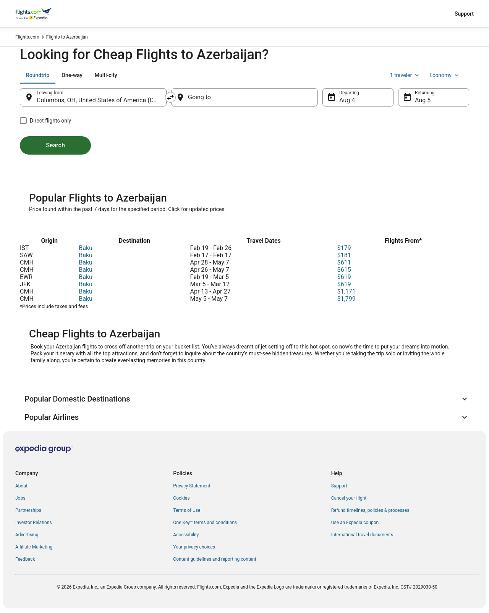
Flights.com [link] (27, 37)
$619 (344, 277)
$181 (344, 255)
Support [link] (339, 486)
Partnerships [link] (28, 510)
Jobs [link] (20, 498)
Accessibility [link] (186, 534)
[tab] (37, 75)
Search (55, 145)
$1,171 (346, 291)
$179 (344, 248)
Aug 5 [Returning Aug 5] (423, 100)
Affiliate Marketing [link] (33, 547)
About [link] (21, 486)
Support (464, 14)
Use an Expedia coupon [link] (355, 522)
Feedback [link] (25, 559)
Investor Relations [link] (33, 522)
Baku (85, 248)
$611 (344, 262)
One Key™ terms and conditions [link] (205, 522)
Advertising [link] (26, 534)
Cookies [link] (181, 498)
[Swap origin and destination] (170, 97)
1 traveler (405, 75)
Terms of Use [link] (186, 510)
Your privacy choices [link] (194, 547)
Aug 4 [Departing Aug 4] (347, 100)
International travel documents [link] (362, 534)
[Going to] (244, 97)
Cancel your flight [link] (349, 498)
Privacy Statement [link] (191, 486)
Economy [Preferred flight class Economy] (444, 75)
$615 (344, 269)
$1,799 (346, 298)
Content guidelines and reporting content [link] (214, 559)
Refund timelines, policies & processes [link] (370, 510)
